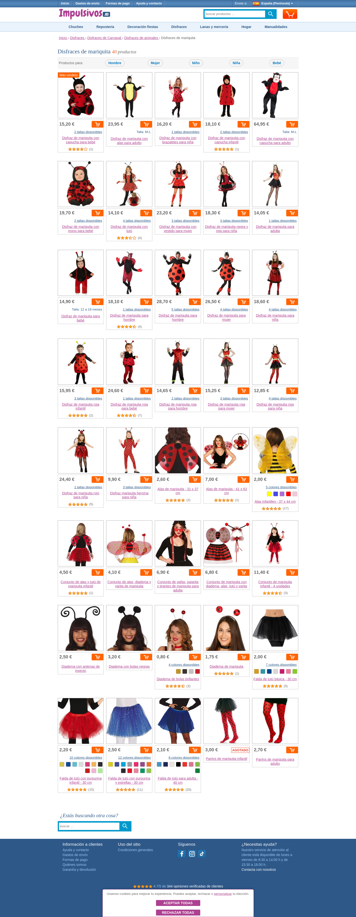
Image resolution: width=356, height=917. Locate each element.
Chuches (76, 27)
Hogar (246, 27)
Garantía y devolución (79, 870)
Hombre (114, 63)
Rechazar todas (178, 913)
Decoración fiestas (143, 27)
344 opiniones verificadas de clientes (195, 886)
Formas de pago (118, 3)
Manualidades (276, 27)
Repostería (105, 27)
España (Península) (273, 3)
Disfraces (179, 27)
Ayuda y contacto (149, 3)
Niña (236, 63)
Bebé (277, 63)
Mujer (155, 63)
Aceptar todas (178, 903)
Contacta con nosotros (259, 870)
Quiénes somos (74, 865)
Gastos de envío (87, 3)
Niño (196, 63)
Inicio (65, 3)
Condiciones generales (135, 850)
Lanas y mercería (214, 27)
